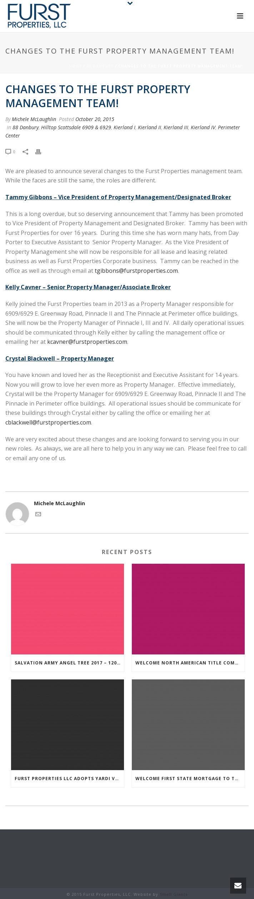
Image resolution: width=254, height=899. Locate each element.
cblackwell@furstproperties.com (48, 422)
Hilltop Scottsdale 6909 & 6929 (76, 127)
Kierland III (176, 127)
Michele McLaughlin (34, 119)
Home (75, 66)
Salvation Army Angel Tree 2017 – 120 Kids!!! (69, 663)
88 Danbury (100, 66)
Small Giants (174, 894)
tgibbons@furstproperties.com (136, 271)
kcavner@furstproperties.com (87, 342)
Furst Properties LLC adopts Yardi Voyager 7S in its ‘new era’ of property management (69, 778)
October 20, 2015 (94, 119)
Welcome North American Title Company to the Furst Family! (190, 663)
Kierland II (149, 127)
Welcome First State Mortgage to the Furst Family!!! (190, 778)
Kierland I (124, 127)
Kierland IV (203, 127)
